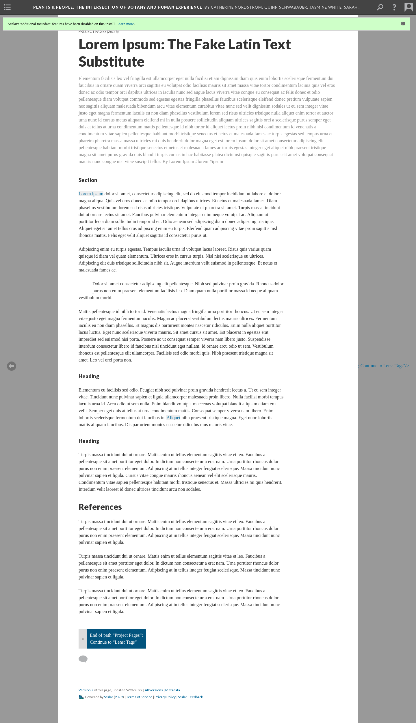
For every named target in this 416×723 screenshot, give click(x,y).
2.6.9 (119, 697)
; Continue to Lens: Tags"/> (379, 366)
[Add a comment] (86, 659)
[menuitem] (7, 7)
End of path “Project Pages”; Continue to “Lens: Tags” (116, 639)
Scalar (108, 697)
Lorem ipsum (91, 193)
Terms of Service (139, 697)
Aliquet (173, 417)
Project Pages (92, 31)
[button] (394, 7)
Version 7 (86, 690)
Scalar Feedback (190, 697)
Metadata (172, 690)
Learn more (125, 24)
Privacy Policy (165, 697)
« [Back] (82, 638)
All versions (154, 690)
